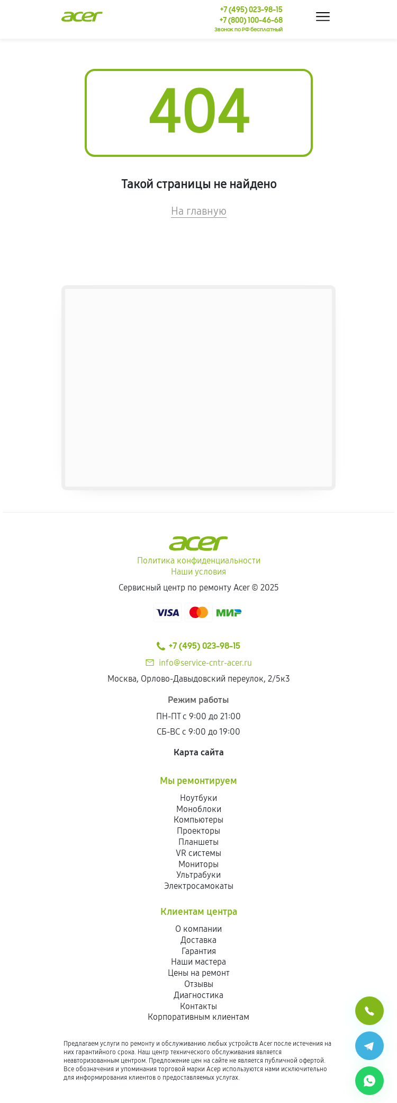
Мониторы (198, 864)
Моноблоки (198, 809)
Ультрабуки (198, 875)
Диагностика (198, 995)
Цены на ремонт (199, 973)
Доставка (198, 940)
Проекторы (198, 831)
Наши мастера (198, 962)
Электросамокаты (198, 886)
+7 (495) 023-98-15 (198, 646)
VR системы (198, 853)
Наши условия (198, 572)
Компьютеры (198, 820)
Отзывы (198, 984)
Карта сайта (199, 752)
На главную (199, 211)
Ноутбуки (198, 798)
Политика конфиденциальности (198, 560)
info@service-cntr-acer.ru (205, 663)
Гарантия (199, 951)
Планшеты (198, 842)
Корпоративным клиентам (198, 1017)
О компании (198, 929)
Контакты (198, 1006)
